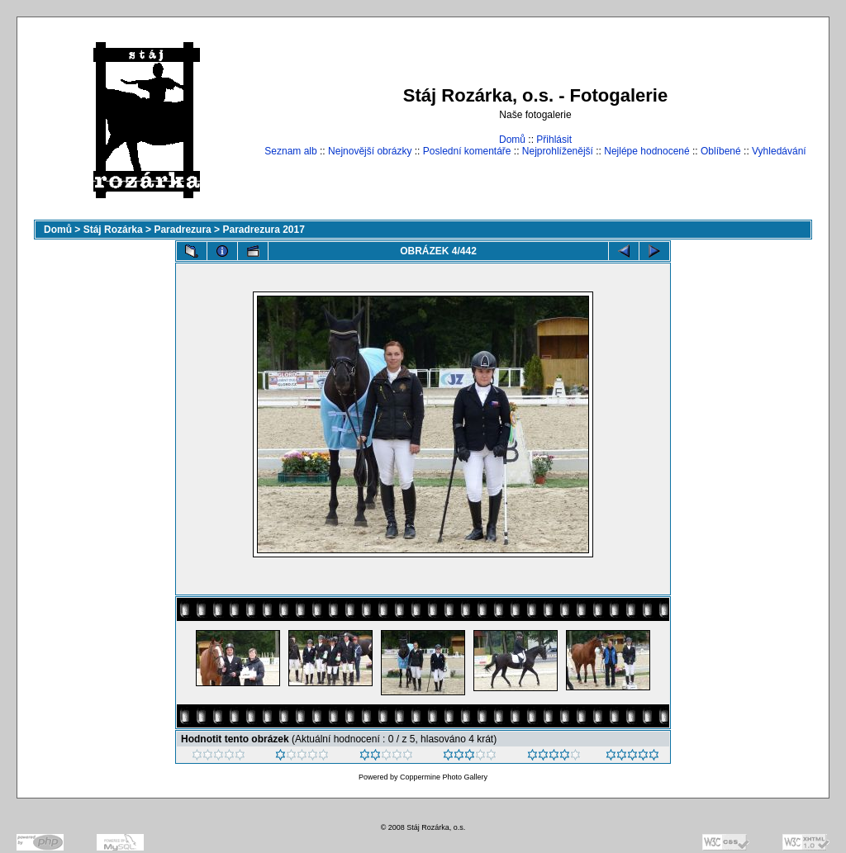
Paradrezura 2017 (263, 229)
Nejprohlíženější (557, 151)
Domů (512, 139)
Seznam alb (290, 151)
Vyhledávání (779, 151)
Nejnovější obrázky (369, 151)
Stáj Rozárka (113, 229)
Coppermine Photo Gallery (443, 777)
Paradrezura (182, 229)
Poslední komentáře (467, 151)
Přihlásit (554, 139)
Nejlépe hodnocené (646, 151)
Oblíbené (721, 151)
